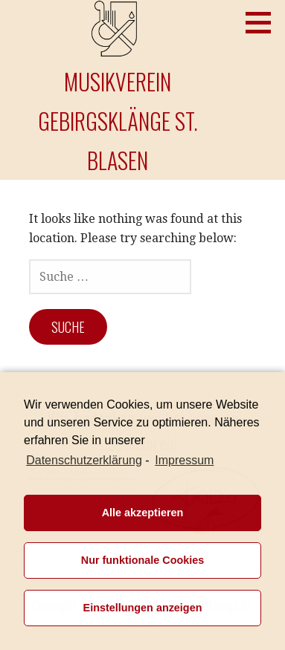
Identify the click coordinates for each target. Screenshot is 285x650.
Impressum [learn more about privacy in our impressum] (184, 460)
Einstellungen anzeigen (142, 608)
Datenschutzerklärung (84, 460)
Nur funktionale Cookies (143, 560)
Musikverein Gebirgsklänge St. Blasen (118, 121)
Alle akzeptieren (143, 513)
